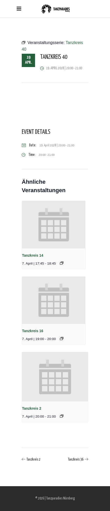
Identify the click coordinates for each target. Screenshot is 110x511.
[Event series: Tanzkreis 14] (61, 263)
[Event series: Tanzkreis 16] (61, 338)
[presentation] (53, 224)
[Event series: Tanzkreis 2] (61, 416)
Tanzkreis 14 (32, 255)
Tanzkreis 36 (75, 459)
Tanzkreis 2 (31, 408)
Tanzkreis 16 (32, 331)
